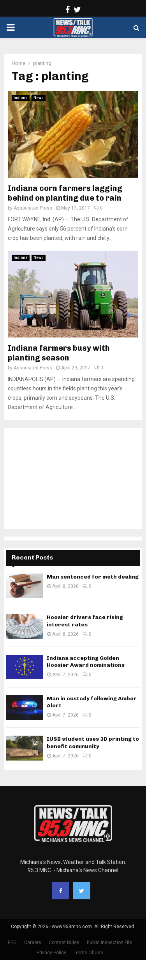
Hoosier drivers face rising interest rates (85, 621)
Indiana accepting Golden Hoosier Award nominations (86, 661)
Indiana (21, 98)
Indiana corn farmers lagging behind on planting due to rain (65, 193)
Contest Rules (64, 942)
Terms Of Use (88, 952)
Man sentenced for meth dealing (93, 577)
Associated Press (33, 208)
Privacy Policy (51, 952)
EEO (12, 942)
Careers (32, 942)
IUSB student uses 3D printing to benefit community (93, 742)
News (38, 98)
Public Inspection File (109, 942)
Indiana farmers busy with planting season (59, 352)
